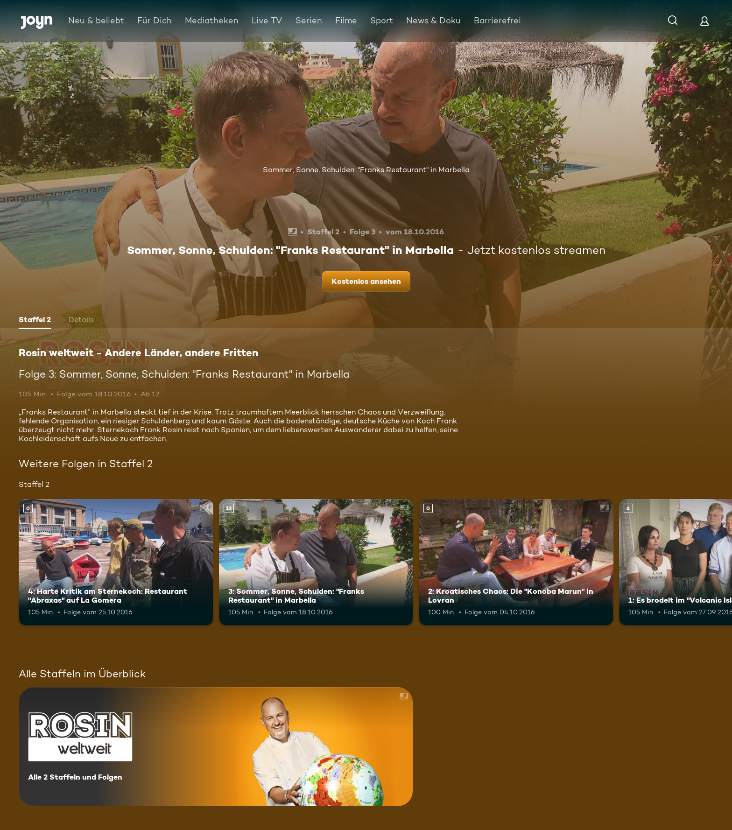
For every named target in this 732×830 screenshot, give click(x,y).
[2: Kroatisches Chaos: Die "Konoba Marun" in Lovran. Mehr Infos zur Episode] (516, 562)
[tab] (35, 320)
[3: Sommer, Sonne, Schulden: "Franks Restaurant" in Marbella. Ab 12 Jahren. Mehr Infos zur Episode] (316, 562)
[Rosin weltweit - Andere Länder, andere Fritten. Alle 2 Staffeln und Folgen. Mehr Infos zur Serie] (216, 746)
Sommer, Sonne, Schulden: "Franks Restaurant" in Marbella (366, 169)
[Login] (704, 21)
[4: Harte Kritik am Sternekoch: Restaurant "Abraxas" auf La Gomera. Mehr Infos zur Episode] (116, 562)
